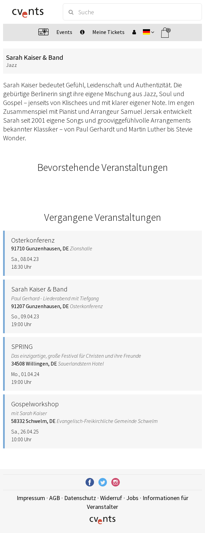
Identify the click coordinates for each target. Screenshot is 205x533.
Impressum (31, 498)
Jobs (132, 498)
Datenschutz (80, 498)
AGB (54, 498)
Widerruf (111, 498)
